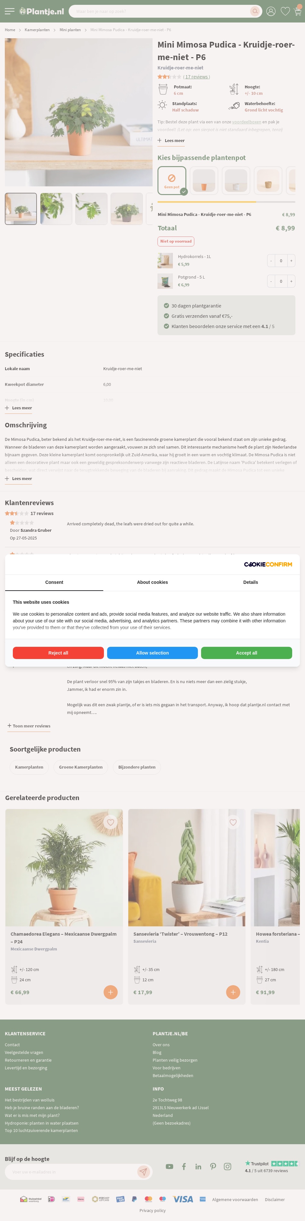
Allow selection (152, 652)
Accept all (246, 652)
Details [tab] (250, 582)
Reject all (58, 652)
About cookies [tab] (152, 582)
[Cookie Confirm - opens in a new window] (268, 564)
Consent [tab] (54, 582)
